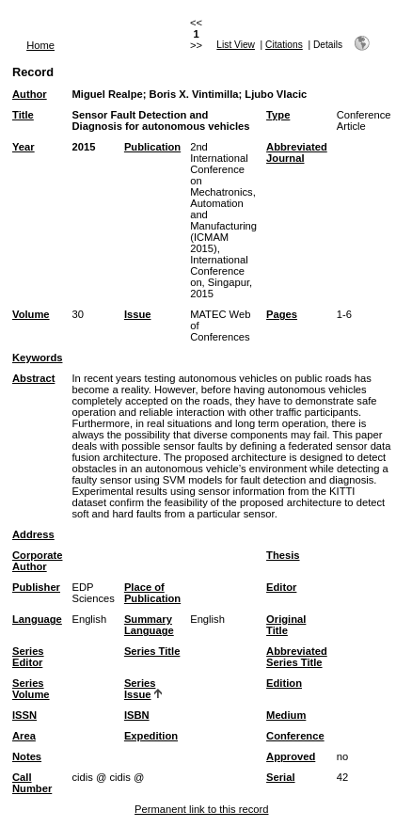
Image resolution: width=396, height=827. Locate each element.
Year (23, 146)
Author (29, 94)
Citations (284, 45)
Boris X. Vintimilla (194, 94)
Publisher (36, 587)
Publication (152, 146)
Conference (295, 735)
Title (23, 114)
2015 (83, 146)
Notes (26, 756)
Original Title (286, 624)
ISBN (137, 715)
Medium (286, 715)
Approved (290, 756)
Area (24, 735)
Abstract (33, 378)
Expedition (151, 735)
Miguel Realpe (106, 94)
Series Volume (31, 688)
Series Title (152, 651)
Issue (137, 314)
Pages (281, 314)
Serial (280, 777)
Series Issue (140, 688)
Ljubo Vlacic (276, 94)
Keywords (37, 357)
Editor (281, 587)
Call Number (32, 782)
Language (37, 619)
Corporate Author (37, 560)
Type (278, 114)
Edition (284, 683)
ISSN (24, 715)
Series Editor (28, 656)
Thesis (282, 555)
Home (40, 45)
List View (235, 45)
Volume (31, 314)
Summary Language (149, 624)
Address (33, 534)
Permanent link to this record (201, 809)
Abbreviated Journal (296, 152)
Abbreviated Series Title (296, 656)
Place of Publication (152, 592)
